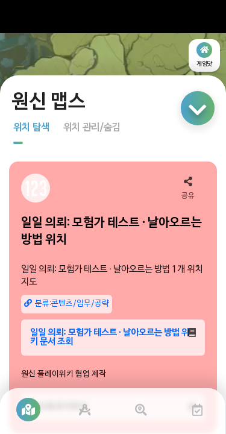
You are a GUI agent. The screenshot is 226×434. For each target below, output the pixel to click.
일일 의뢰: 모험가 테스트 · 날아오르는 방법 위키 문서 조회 (113, 337)
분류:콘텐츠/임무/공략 (66, 303)
